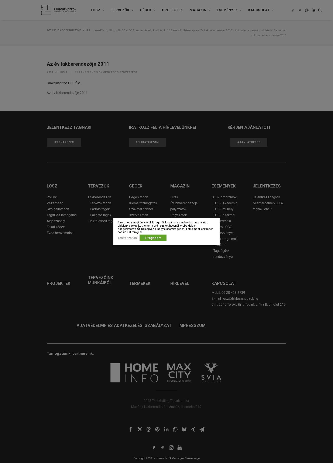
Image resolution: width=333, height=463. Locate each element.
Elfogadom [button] (153, 238)
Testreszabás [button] (127, 238)
